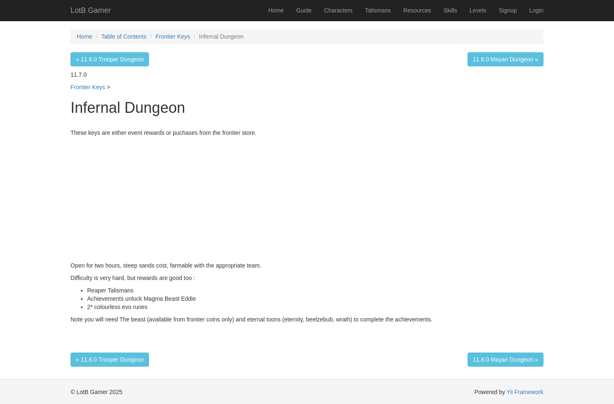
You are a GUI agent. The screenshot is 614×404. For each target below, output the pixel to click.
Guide (304, 10)
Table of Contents (123, 36)
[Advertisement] (307, 199)
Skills (450, 10)
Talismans (378, 10)
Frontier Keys (173, 36)
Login (536, 10)
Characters (338, 10)
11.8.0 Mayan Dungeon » (505, 59)
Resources (417, 10)
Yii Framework (525, 392)
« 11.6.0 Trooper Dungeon (110, 59)
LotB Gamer (91, 10)
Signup (508, 10)
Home (276, 10)
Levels (478, 10)
